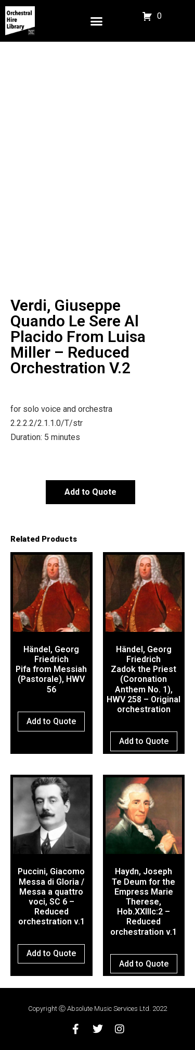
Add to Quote (90, 492)
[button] (97, 21)
